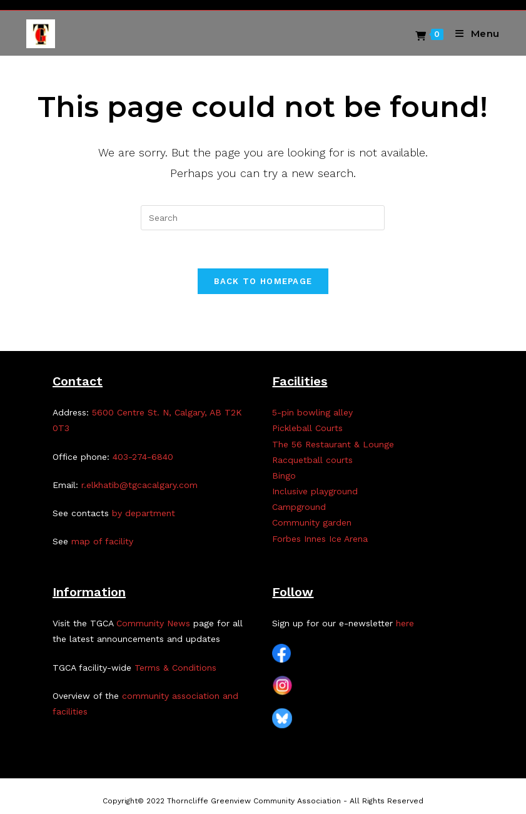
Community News (153, 623)
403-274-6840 (143, 457)
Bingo (284, 476)
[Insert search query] (263, 217)
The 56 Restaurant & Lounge (333, 444)
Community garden (312, 522)
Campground (299, 507)
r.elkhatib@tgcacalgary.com (139, 485)
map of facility (102, 541)
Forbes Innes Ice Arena (320, 539)
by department (143, 513)
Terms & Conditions (175, 668)
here (405, 623)
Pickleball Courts (307, 428)
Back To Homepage (263, 281)
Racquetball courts (312, 460)
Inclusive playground (315, 491)
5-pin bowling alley (312, 412)
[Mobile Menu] (473, 33)
